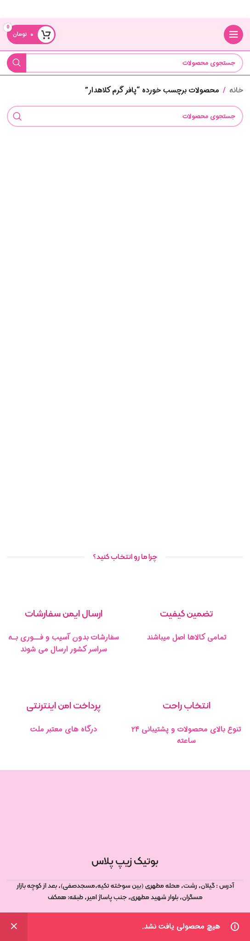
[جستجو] (125, 63)
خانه (236, 90)
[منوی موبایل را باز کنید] (233, 34)
